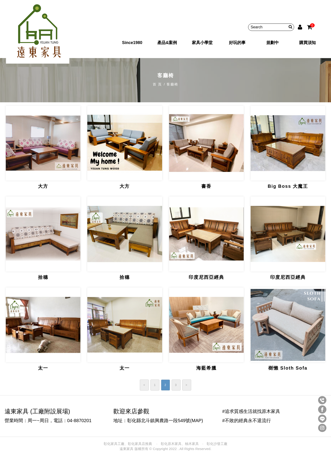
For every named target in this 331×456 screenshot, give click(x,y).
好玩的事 (237, 42)
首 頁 (157, 84)
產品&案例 (167, 42)
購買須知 (307, 42)
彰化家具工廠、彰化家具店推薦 (128, 444)
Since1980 (132, 42)
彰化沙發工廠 (217, 444)
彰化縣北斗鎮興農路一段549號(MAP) (165, 420)
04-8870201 (79, 420)
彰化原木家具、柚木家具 (180, 444)
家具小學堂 (202, 42)
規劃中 (272, 42)
